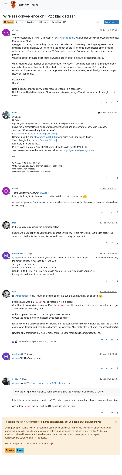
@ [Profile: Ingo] (15, 257)
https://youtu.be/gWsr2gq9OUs (79, 150)
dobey (15, 379)
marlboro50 (17, 253)
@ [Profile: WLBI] (43, 193)
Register (10, 450)
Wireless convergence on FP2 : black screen (49, 383)
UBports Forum (28, 5)
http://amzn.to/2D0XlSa (45, 137)
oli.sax (15, 30)
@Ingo (28, 253)
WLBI (14, 113)
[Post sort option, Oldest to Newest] (98, 22)
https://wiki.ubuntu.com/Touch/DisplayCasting (34, 133)
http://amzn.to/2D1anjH (47, 140)
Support (8, 22)
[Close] (116, 422)
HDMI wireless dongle (64, 37)
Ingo (14, 223)
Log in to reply (111, 22)
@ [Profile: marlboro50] (21, 296)
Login (20, 450)
